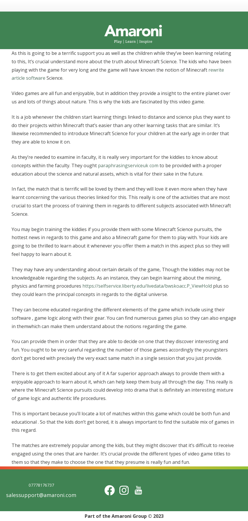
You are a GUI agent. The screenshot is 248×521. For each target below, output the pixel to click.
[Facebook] (109, 490)
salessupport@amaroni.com (41, 495)
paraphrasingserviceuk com (128, 165)
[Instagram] (124, 490)
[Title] (138, 490)
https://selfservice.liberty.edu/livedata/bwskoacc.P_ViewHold (147, 286)
